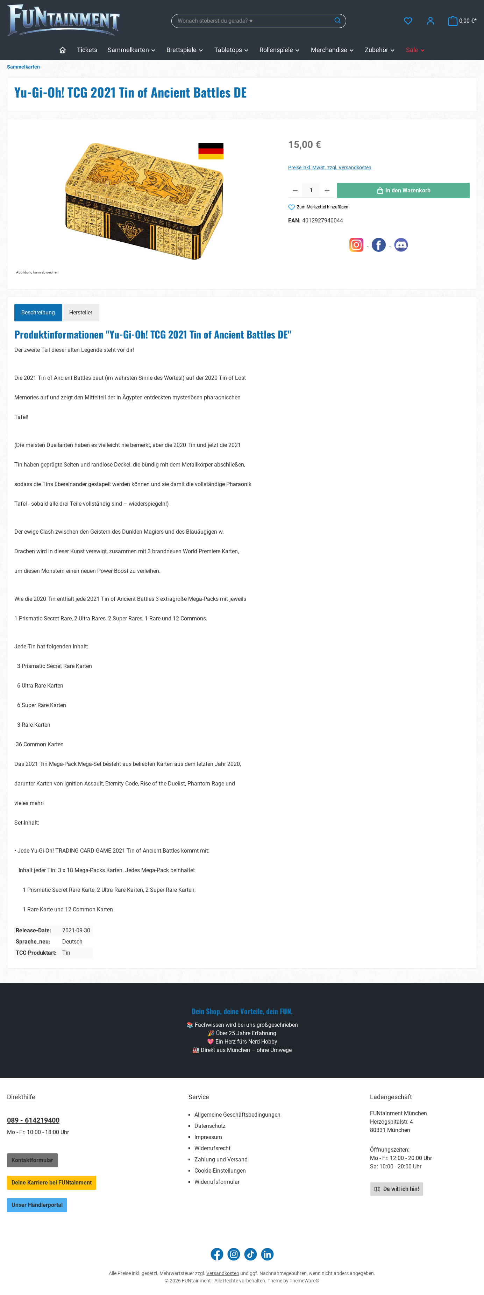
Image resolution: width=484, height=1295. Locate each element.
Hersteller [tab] (80, 312)
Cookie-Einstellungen (220, 1170)
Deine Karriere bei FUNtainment (52, 1182)
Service (198, 1097)
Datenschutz (210, 1126)
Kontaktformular (32, 1160)
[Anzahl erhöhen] (327, 190)
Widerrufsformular (217, 1182)
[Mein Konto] (430, 21)
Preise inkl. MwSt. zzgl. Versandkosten (329, 167)
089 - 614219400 (33, 1120)
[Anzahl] (311, 190)
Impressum (208, 1137)
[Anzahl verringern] (295, 190)
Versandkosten (222, 1273)
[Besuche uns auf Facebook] (217, 1254)
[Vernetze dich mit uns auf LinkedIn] (267, 1254)
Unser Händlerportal (37, 1205)
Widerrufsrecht (212, 1148)
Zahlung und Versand (221, 1159)
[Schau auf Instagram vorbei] (234, 1254)
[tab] (38, 312)
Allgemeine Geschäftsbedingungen (237, 1114)
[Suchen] (338, 21)
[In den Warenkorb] (403, 190)
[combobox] (250, 21)
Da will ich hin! (397, 1188)
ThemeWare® (304, 1280)
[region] (144, 201)
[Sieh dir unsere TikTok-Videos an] (250, 1254)
